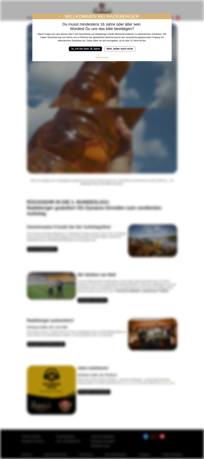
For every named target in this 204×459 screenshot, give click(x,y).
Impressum (102, 57)
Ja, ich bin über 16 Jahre (85, 48)
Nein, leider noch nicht (120, 48)
